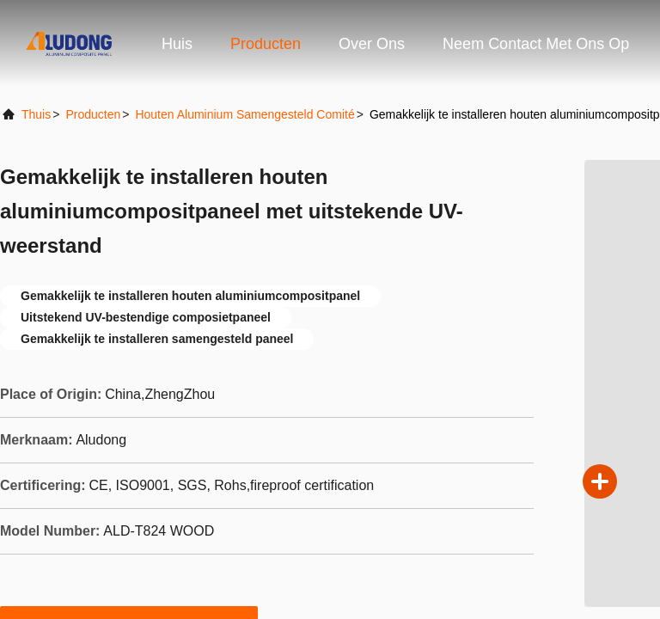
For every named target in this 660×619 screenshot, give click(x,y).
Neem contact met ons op (536, 43)
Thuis (36, 114)
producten (92, 114)
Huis (177, 43)
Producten (265, 43)
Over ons (372, 43)
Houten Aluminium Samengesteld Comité (244, 114)
